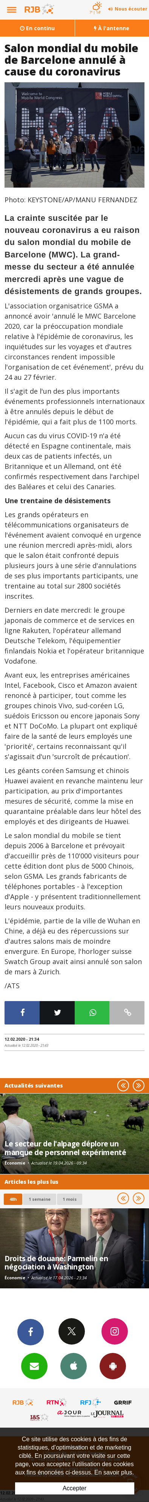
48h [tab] (13, 1199)
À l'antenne (111, 28)
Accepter (74, 1488)
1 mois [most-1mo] (70, 1199)
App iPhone (73, 1366)
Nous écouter (131, 9)
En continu (37, 28)
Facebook (30, 1332)
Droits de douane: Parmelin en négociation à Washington (56, 1262)
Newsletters (34, 1366)
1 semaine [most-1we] (40, 1199)
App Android (113, 1366)
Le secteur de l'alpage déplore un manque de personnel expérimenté (65, 1148)
